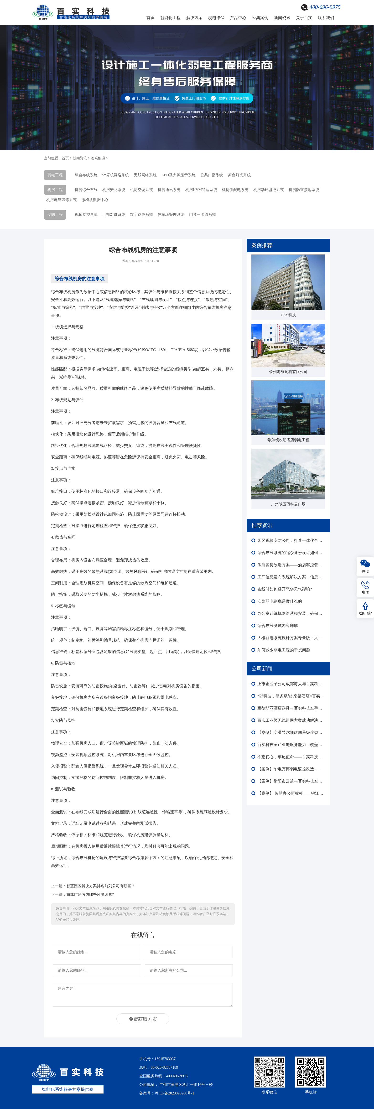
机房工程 (55, 190)
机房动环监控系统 (268, 190)
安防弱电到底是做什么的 (279, 601)
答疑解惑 (98, 158)
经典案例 (260, 18)
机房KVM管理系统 (201, 190)
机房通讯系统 (169, 190)
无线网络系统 (145, 175)
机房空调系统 (141, 190)
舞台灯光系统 (239, 175)
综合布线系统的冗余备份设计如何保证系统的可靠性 (291, 552)
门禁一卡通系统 (202, 214)
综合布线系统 (86, 175)
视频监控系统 (86, 214)
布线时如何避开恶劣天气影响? (284, 589)
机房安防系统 (113, 190)
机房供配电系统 (235, 190)
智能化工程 (170, 18)
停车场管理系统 (171, 214)
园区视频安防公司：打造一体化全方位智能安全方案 (291, 540)
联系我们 (326, 18)
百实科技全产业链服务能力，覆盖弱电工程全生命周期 (291, 744)
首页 (150, 18)
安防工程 (55, 214)
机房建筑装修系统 (61, 200)
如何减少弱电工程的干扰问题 (283, 650)
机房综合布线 (86, 190)
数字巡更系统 (141, 214)
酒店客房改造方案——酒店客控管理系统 (291, 565)
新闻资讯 (282, 18)
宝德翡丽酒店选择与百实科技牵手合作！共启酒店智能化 (291, 708)
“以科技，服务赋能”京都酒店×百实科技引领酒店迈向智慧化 (291, 696)
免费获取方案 (143, 1019)
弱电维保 (216, 18)
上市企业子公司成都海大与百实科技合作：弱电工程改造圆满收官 (291, 684)
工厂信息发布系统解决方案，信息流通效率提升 (291, 577)
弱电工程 (55, 175)
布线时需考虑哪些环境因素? (90, 894)
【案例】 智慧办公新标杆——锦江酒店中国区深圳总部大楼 (291, 793)
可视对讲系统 (113, 214)
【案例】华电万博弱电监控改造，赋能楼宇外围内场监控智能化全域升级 (291, 769)
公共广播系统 (211, 175)
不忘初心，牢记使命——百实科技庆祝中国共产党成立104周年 (291, 757)
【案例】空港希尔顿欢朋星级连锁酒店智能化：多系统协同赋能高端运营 (291, 732)
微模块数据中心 (95, 200)
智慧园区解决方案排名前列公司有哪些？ (100, 886)
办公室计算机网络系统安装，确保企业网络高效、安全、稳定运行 (291, 613)
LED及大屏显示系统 (178, 175)
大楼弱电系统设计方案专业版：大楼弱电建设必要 (291, 638)
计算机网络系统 (115, 175)
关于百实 (304, 18)
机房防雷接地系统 (304, 190)
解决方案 (194, 18)
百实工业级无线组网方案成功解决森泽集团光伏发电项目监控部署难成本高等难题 (291, 720)
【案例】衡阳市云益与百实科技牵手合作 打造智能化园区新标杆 (291, 781)
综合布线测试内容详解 (277, 625)
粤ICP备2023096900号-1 (174, 1093)
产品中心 (238, 18)
